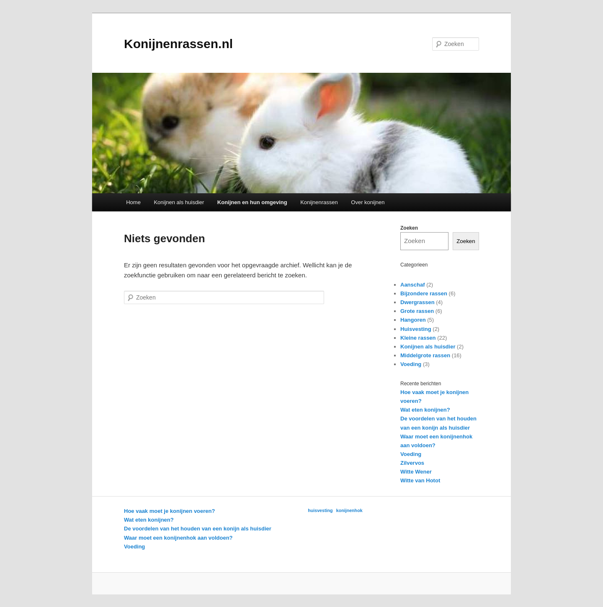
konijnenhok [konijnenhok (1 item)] (349, 510)
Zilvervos (412, 463)
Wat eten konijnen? (425, 410)
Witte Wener (416, 472)
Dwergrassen (417, 302)
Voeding (410, 364)
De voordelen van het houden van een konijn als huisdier (197, 528)
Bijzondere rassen (423, 293)
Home (133, 202)
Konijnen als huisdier (179, 202)
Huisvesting (415, 329)
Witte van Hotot (420, 480)
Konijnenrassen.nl (178, 44)
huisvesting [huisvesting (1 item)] (320, 510)
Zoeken (409, 228)
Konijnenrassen (319, 202)
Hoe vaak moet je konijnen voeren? (169, 511)
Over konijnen (367, 202)
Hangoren (413, 320)
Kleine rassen (418, 338)
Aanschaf (412, 285)
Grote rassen (417, 311)
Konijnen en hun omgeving (252, 202)
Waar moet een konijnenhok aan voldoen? (178, 538)
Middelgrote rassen (425, 355)
